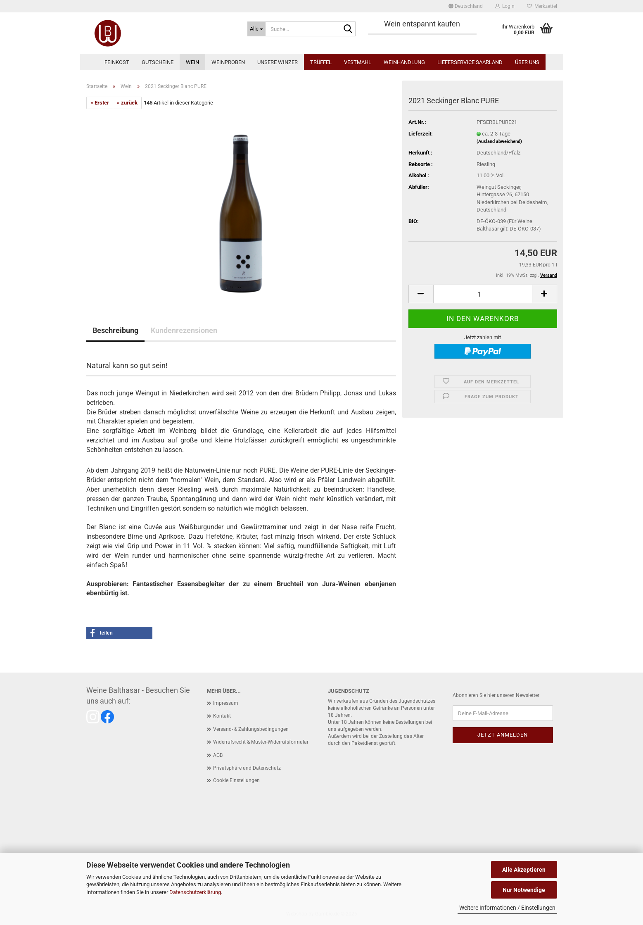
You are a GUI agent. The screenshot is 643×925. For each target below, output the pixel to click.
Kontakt (222, 716)
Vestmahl (357, 62)
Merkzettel (542, 6)
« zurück (127, 103)
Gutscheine (157, 62)
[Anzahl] (482, 294)
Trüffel (321, 62)
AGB (218, 755)
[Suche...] (256, 28)
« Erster (99, 103)
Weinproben (228, 62)
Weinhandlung (404, 62)
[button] (465, 6)
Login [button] (505, 6)
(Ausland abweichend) (499, 141)
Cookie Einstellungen (236, 780)
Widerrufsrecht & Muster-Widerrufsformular (260, 742)
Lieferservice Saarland (470, 62)
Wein (192, 62)
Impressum (225, 703)
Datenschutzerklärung (195, 892)
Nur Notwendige (524, 890)
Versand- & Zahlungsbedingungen (251, 729)
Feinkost (116, 62)
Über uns (527, 62)
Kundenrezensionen (184, 330)
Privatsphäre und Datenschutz (247, 768)
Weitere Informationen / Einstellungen (507, 907)
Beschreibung (115, 330)
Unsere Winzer (277, 62)
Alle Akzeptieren (524, 869)
